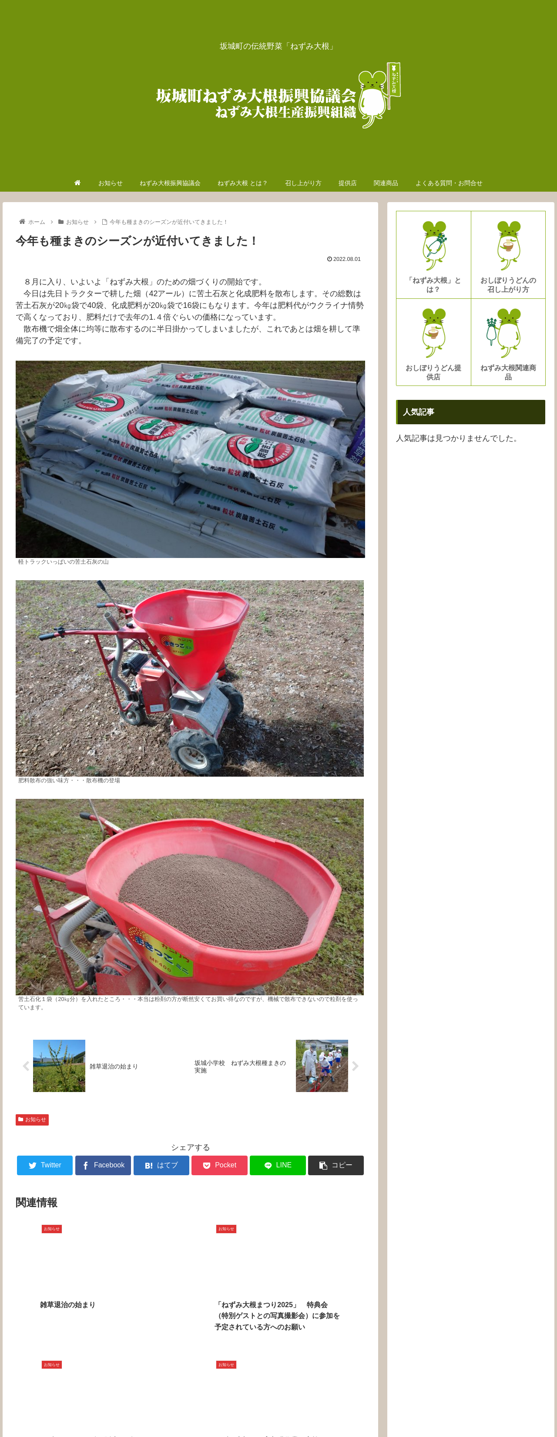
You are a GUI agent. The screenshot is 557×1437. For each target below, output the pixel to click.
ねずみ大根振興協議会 (272, 1410)
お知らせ (32, 1120)
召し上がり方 (390, 1410)
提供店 (426, 1410)
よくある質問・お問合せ (511, 1410)
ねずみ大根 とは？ (337, 1410)
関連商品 (457, 1410)
